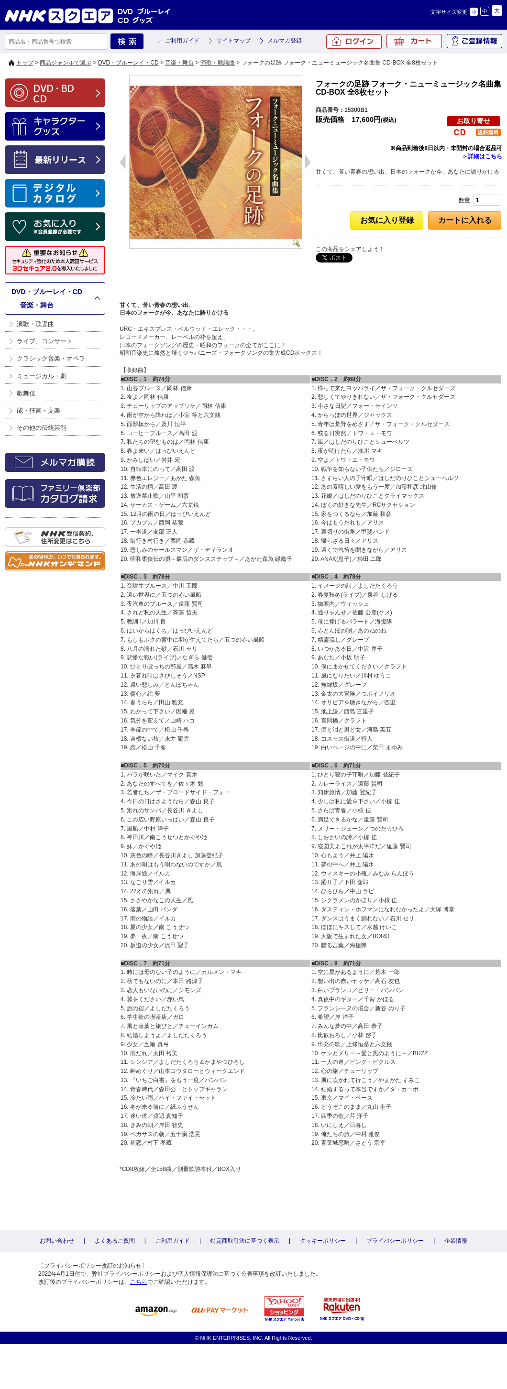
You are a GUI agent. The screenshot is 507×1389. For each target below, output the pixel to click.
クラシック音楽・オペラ (51, 358)
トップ (24, 62)
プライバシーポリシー (395, 1240)
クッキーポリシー (323, 1240)
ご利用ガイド (182, 40)
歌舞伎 (26, 393)
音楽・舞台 (179, 62)
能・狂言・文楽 (38, 410)
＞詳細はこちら (482, 156)
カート (414, 41)
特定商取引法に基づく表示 (244, 1240)
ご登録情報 (474, 41)
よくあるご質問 (115, 1240)
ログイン (354, 41)
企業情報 (455, 1240)
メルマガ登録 (284, 40)
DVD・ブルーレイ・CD (128, 62)
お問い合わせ (57, 1240)
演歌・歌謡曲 (217, 62)
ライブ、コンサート (45, 341)
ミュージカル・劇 (41, 376)
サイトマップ (233, 40)
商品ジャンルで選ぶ (65, 62)
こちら (138, 1282)
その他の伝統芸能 (41, 427)
